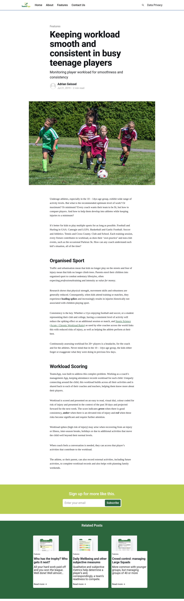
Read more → (40, 584)
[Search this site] (143, 5)
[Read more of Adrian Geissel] (53, 86)
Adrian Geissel (67, 84)
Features (62, 5)
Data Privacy (154, 5)
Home (38, 5)
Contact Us (78, 5)
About (49, 5)
